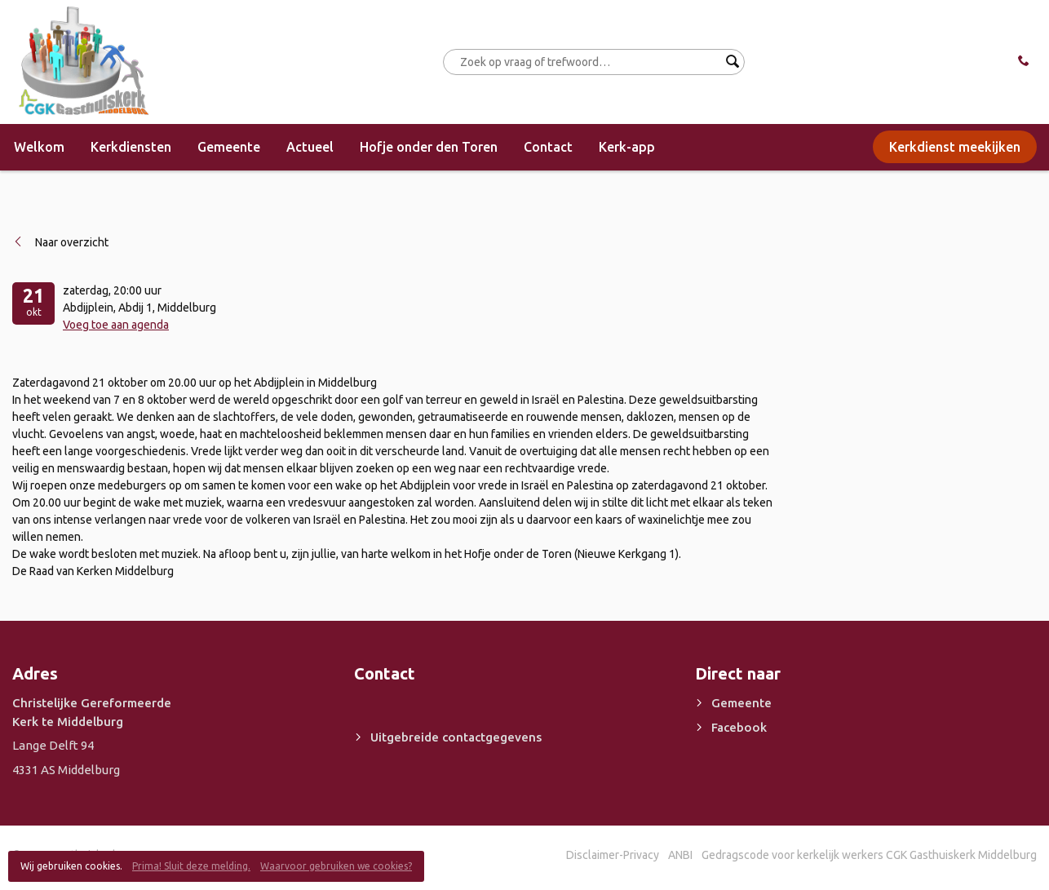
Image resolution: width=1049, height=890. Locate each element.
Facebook (739, 727)
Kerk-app (627, 146)
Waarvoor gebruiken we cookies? (336, 866)
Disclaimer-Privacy (612, 854)
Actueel (310, 146)
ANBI (680, 854)
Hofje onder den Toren (429, 146)
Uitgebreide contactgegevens (456, 737)
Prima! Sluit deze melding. (191, 866)
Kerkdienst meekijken (954, 146)
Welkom (39, 146)
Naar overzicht (71, 242)
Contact (548, 146)
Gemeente (228, 146)
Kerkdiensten (131, 146)
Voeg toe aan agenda (116, 324)
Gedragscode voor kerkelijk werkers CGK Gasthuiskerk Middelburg (869, 854)
